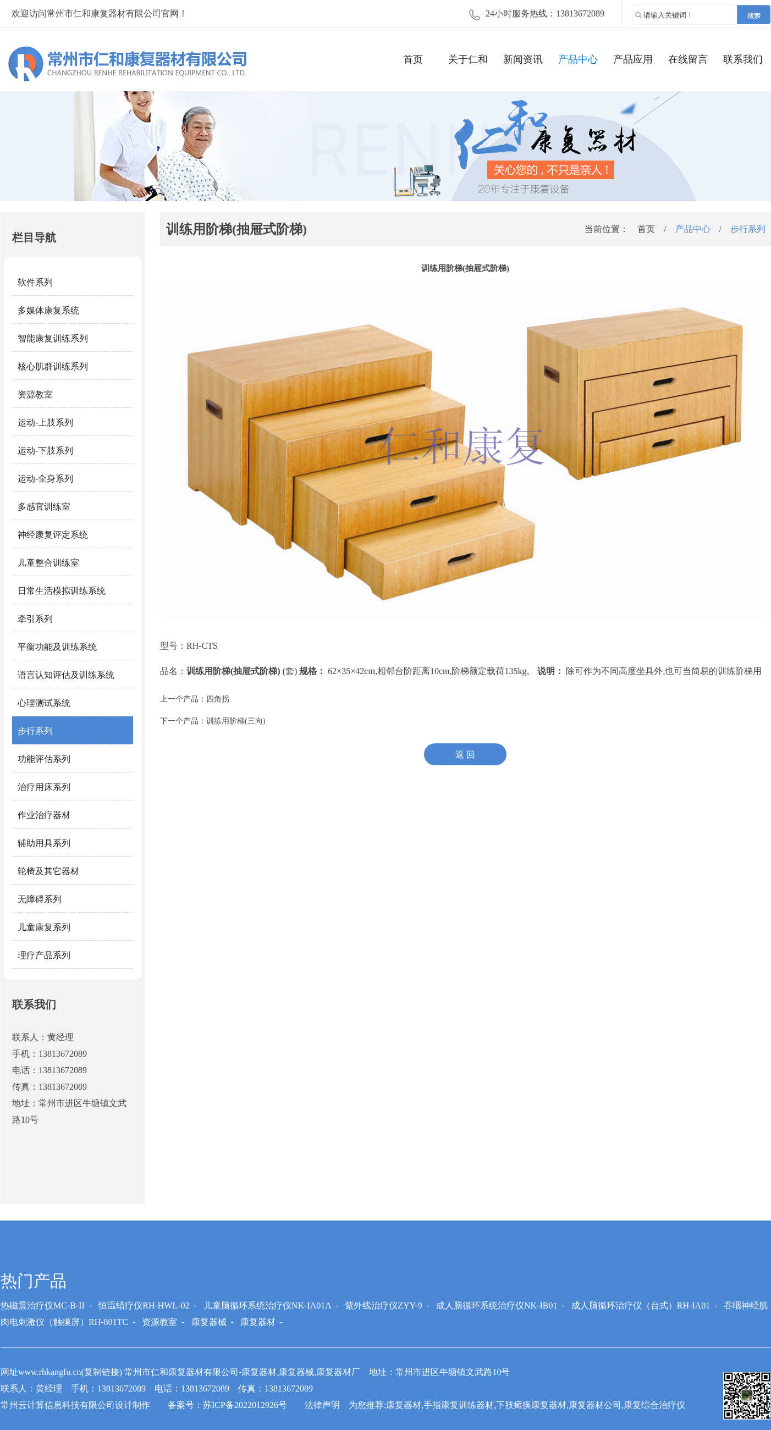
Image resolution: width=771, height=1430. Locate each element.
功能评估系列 (44, 759)
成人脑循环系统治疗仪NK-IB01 (496, 1305)
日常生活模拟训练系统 (62, 590)
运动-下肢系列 (45, 450)
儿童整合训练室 (48, 562)
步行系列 (35, 731)
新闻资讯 (523, 59)
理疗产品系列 (44, 955)
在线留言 (688, 59)
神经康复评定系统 (53, 534)
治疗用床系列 (44, 787)
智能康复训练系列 (53, 338)
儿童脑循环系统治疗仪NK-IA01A (267, 1305)
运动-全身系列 (45, 478)
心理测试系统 (44, 703)
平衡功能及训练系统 (57, 646)
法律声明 (322, 1405)
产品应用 (633, 59)
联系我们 (743, 59)
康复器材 (258, 1322)
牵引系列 (35, 618)
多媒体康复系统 (48, 310)
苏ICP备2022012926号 (245, 1405)
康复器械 (209, 1322)
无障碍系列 (40, 899)
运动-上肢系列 (45, 422)
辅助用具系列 (44, 843)
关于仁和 (468, 59)
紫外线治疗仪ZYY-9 (383, 1305)
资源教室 (35, 394)
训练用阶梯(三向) (235, 721)
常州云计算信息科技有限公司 (58, 1405)
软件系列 (35, 282)
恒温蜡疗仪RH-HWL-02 (143, 1305)
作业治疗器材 (44, 815)
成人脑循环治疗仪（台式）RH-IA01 (640, 1305)
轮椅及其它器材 (48, 871)
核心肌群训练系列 (53, 366)
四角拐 (217, 699)
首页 (413, 59)
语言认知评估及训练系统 (66, 675)
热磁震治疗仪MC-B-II (43, 1305)
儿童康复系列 (44, 927)
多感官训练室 (44, 506)
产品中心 (578, 59)
